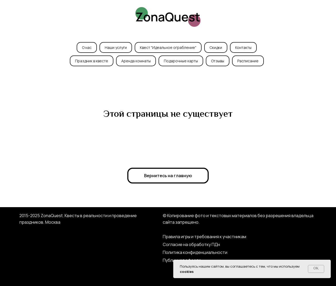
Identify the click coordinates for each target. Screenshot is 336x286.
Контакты (243, 47)
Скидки (215, 47)
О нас (87, 47)
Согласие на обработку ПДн (191, 244)
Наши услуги (116, 47)
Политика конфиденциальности (195, 252)
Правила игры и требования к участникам (204, 236)
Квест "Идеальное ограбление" (168, 47)
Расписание (248, 60)
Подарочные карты (181, 60)
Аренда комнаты (136, 60)
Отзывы (217, 60)
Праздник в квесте (91, 60)
